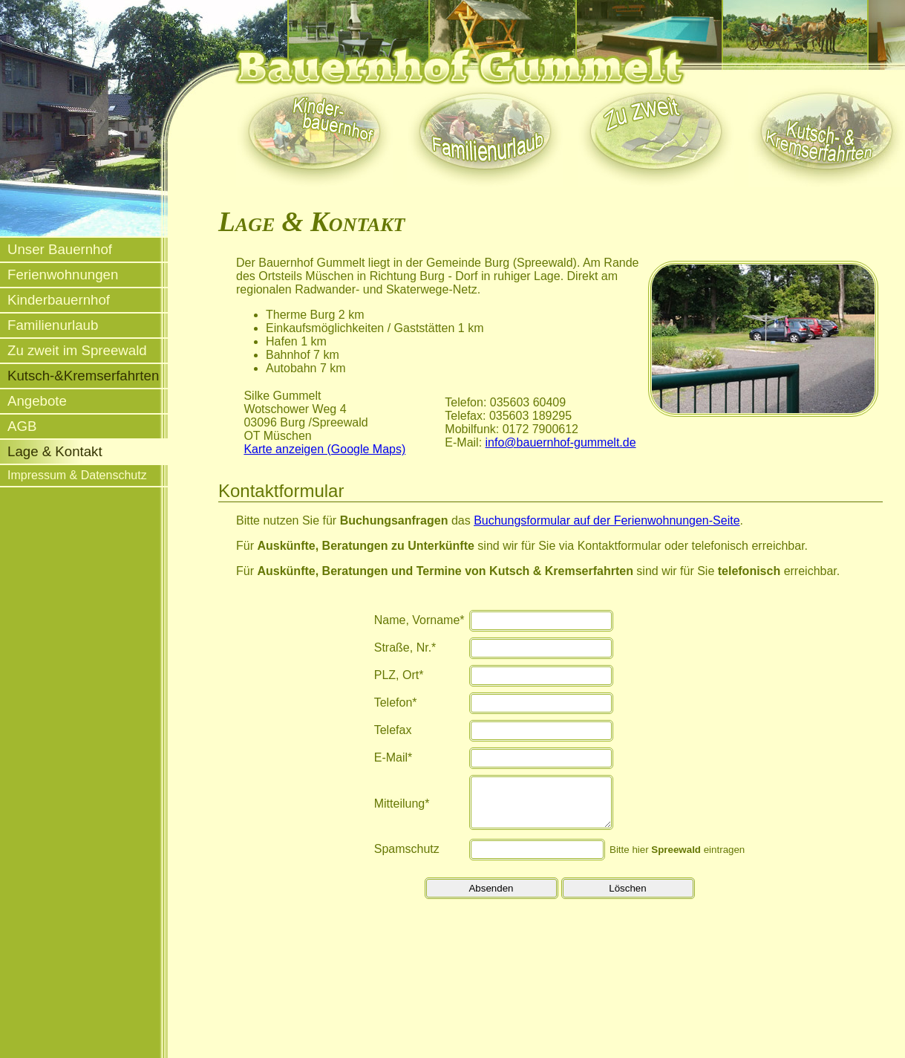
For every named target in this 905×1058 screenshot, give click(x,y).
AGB (21, 426)
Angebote (37, 401)
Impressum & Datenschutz (77, 475)
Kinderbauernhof (58, 300)
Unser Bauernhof (59, 249)
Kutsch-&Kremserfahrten (83, 375)
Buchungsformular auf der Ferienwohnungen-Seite (606, 520)
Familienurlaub (52, 325)
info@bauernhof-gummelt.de (561, 442)
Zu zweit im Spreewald (77, 350)
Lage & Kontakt (54, 451)
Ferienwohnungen (62, 274)
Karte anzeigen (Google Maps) (324, 449)
